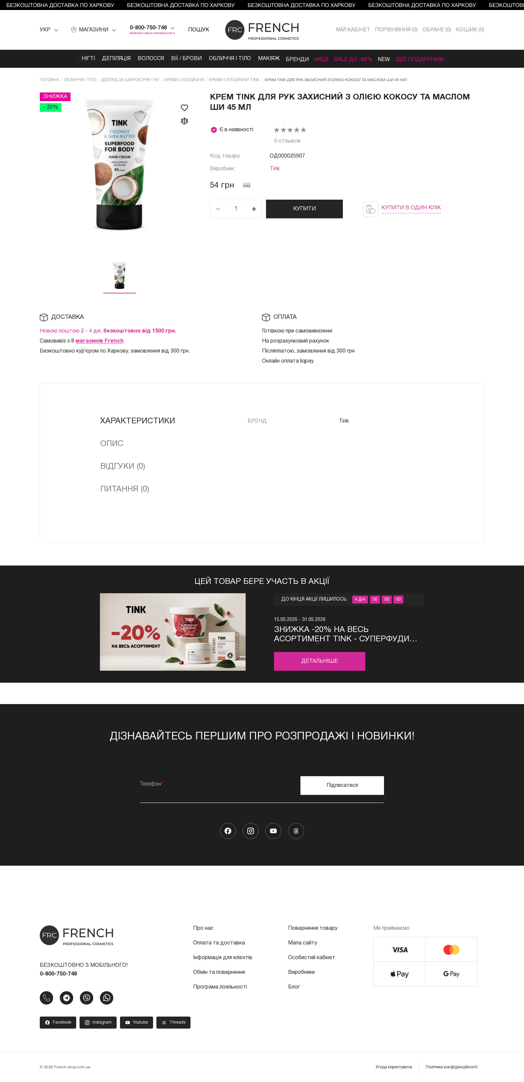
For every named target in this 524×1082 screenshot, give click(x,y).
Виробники (301, 971)
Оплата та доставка (219, 941)
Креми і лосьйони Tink (234, 79)
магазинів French (100, 340)
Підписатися (342, 784)
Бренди (297, 58)
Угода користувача (394, 1066)
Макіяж (265, 58)
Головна (49, 79)
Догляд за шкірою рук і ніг (130, 79)
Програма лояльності (220, 986)
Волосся (138, 58)
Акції (326, 58)
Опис (111, 443)
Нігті (69, 58)
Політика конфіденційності (452, 1066)
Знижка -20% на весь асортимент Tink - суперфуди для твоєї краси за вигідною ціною (341, 634)
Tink (275, 168)
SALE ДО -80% (362, 58)
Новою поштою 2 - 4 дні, (108, 330)
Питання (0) (124, 488)
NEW (397, 58)
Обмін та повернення (219, 971)
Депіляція (100, 58)
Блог (294, 986)
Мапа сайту (302, 941)
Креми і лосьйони (184, 79)
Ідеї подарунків (437, 58)
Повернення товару (313, 927)
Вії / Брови (176, 58)
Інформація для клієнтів (222, 956)
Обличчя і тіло (223, 58)
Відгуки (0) (122, 465)
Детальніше (319, 660)
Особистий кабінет (311, 956)
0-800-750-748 (148, 28)
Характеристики (137, 420)
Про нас (203, 927)
